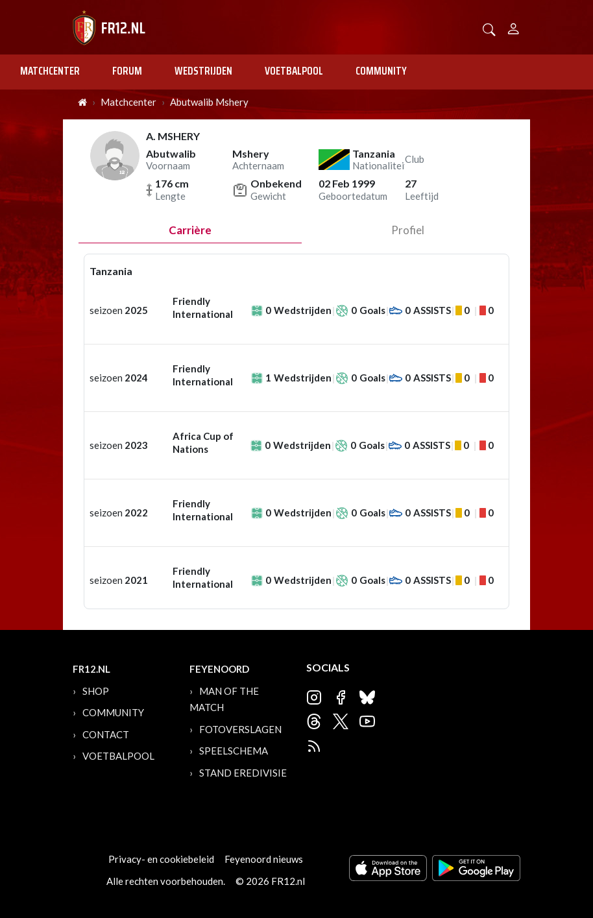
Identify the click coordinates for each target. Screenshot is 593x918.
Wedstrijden (203, 70)
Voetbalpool (294, 70)
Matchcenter (50, 70)
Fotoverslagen (240, 729)
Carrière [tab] (190, 230)
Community (381, 70)
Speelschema (233, 750)
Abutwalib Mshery (209, 102)
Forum (127, 70)
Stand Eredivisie (243, 773)
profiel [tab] (407, 230)
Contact (105, 734)
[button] (489, 28)
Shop (95, 691)
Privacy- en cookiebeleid (161, 859)
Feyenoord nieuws (263, 859)
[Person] (513, 27)
